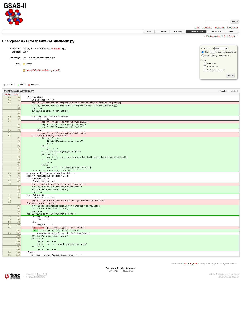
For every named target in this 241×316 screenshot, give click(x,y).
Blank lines (211, 63)
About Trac (219, 27)
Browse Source (196, 31)
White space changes (215, 70)
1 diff (56, 70)
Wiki (149, 31)
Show (205, 52)
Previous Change (213, 36)
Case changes (212, 67)
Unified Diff (113, 305)
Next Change (229, 36)
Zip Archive (128, 305)
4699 (25, 41)
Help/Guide (207, 27)
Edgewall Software (37, 311)
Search (232, 31)
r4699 (16, 95)
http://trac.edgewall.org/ (229, 311)
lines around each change (223, 52)
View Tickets (215, 31)
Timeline (162, 31)
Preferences (232, 27)
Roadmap (178, 31)
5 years (56, 48)
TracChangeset (189, 298)
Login (197, 27)
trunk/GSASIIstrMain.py (54, 41)
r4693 (7, 95)
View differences (207, 48)
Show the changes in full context (215, 56)
